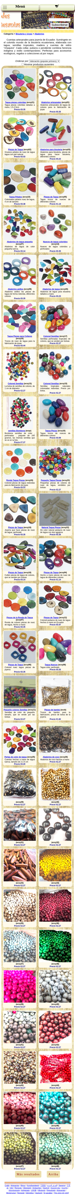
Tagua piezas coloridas (15, 102)
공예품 (33, 1190)
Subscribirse (59, 24)
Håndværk (27, 1188)
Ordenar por (21, 61)
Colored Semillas (51, 336)
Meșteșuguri (11, 1193)
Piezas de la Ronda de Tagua (20, 617)
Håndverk (41, 1190)
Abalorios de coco (51, 757)
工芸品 (43, 1185)
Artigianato (25, 1190)
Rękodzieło (51, 1190)
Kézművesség (14, 1190)
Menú (20, 6)
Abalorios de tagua (51, 289)
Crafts (7, 1185)
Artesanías (15, 1185)
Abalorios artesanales (51, 102)
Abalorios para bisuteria (51, 149)
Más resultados (28, 1174)
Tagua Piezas (51, 431)
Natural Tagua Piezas (51, 527)
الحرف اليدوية (52, 1185)
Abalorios (39, 34)
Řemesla (18, 1188)
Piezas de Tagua (15, 149)
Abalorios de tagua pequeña (20, 242)
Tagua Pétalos (15, 197)
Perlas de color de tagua (15, 757)
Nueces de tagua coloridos (55, 242)
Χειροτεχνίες (55, 1188)
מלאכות (64, 1188)
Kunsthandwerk (33, 1185)
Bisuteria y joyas (24, 34)
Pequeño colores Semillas (16, 710)
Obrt (11, 1188)
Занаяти (62, 1185)
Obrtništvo (30, 1193)
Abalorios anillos (15, 289)
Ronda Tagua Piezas (15, 480)
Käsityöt (46, 1188)
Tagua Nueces (51, 665)
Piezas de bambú (52, 710)
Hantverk (38, 1193)
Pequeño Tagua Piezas (51, 480)
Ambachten (37, 1188)
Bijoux (23, 1185)
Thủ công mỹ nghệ (61, 1193)
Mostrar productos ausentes (39, 64)
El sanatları (48, 1193)
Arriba (53, 1174)
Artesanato (61, 1190)
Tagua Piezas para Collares (19, 336)
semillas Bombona (16, 431)
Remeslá (20, 1193)
